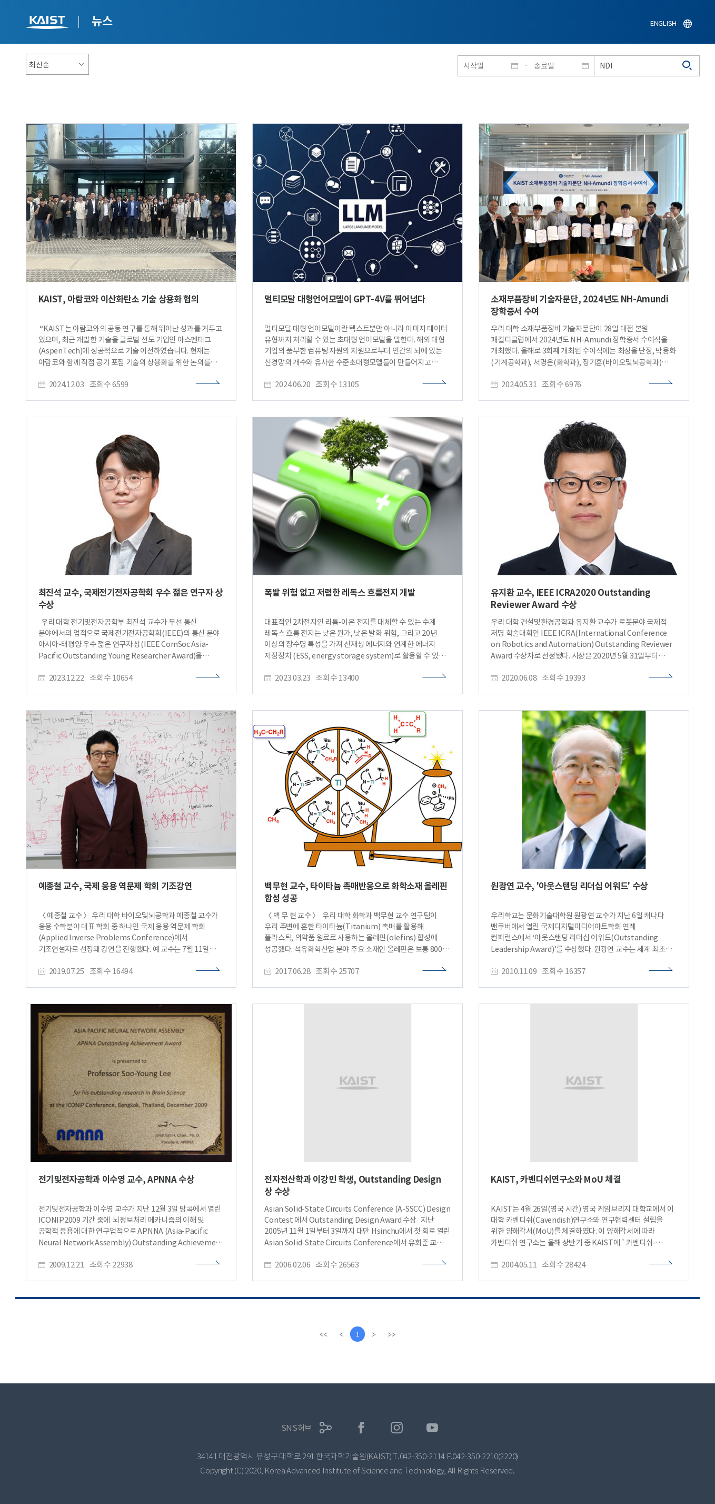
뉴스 (102, 21)
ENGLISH (663, 23)
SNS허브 (296, 1428)
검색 (687, 66)
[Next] (374, 1334)
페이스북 (361, 1428)
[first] (323, 1334)
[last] (392, 1334)
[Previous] (341, 1334)
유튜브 (432, 1428)
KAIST (48, 23)
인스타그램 (397, 1428)
